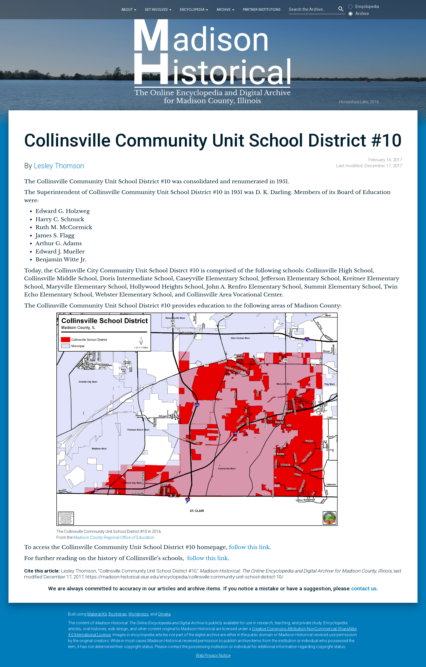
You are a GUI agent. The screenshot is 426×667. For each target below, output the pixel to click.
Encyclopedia (194, 10)
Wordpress (138, 614)
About (128, 10)
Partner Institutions (261, 10)
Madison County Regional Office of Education (113, 537)
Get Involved (158, 10)
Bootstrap (118, 614)
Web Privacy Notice (213, 655)
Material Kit (97, 614)
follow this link (248, 547)
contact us (364, 588)
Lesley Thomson (59, 166)
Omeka (164, 614)
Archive (225, 10)
